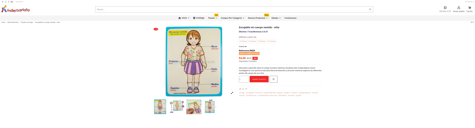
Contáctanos (19, 1)
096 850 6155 (445, 9)
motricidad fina (269, 92)
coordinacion (251, 95)
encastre (258, 92)
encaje (242, 92)
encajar (315, 92)
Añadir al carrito (259, 79)
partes (299, 95)
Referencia (244, 50)
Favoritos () (469, 1)
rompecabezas (305, 92)
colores (294, 92)
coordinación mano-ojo (267, 95)
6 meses (252, 41)
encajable (250, 92)
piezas (280, 92)
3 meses (243, 41)
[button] (232, 18)
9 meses (261, 41)
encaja (242, 95)
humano (291, 95)
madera (287, 92)
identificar (282, 95)
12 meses (271, 41)
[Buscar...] (370, 9)
